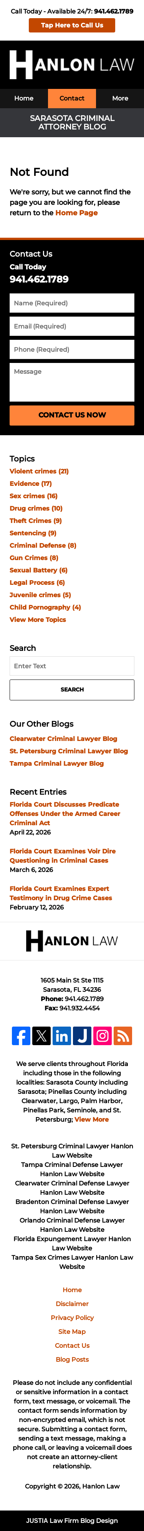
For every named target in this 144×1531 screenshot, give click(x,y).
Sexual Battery (39, 570)
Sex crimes (34, 496)
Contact (72, 98)
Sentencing (33, 533)
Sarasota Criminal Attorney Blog (72, 64)
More (120, 98)
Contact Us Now (72, 415)
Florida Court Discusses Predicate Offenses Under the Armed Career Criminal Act (65, 814)
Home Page (76, 213)
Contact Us (31, 254)
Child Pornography (45, 607)
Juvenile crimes (40, 595)
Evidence (31, 483)
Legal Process (37, 582)
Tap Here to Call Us (72, 25)
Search (72, 689)
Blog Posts (72, 1359)
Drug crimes (36, 508)
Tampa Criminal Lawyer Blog (57, 763)
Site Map (72, 1331)
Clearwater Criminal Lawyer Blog (63, 739)
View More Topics (38, 619)
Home (23, 98)
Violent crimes (39, 471)
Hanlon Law (100, 1486)
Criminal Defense (43, 545)
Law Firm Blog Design (72, 1520)
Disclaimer (72, 1304)
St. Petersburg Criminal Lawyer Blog (69, 751)
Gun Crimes (34, 558)
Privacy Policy (72, 1318)
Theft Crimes (36, 521)
